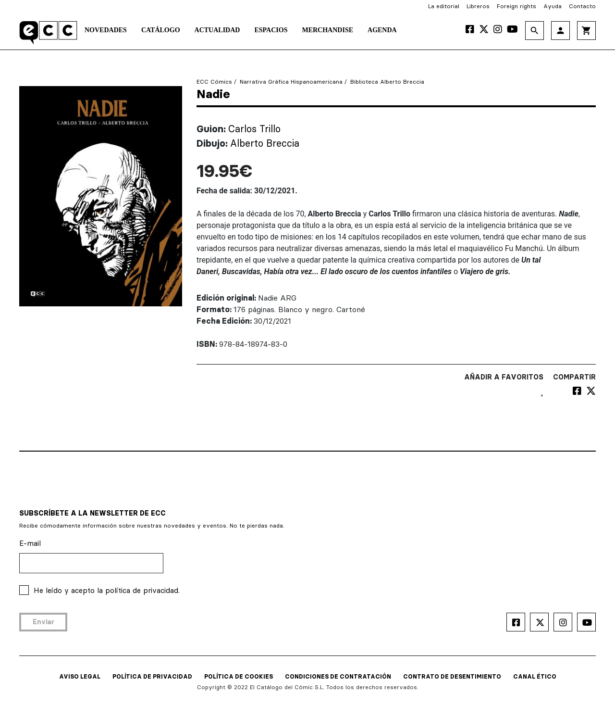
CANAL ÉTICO (534, 676)
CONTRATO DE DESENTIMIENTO (452, 676)
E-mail (30, 543)
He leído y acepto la (107, 590)
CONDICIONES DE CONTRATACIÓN (338, 676)
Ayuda (552, 6)
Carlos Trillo (254, 129)
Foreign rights (516, 6)
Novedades (106, 30)
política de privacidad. (142, 590)
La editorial (443, 6)
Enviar (43, 622)
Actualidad (217, 30)
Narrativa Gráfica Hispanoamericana (291, 81)
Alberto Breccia (264, 143)
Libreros (478, 6)
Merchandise (327, 30)
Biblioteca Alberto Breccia (387, 81)
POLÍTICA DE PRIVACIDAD (152, 676)
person (560, 30)
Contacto (582, 6)
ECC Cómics (214, 81)
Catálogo (160, 30)
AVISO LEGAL (79, 676)
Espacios (270, 30)
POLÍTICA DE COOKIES (238, 676)
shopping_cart (586, 30)
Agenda (382, 30)
